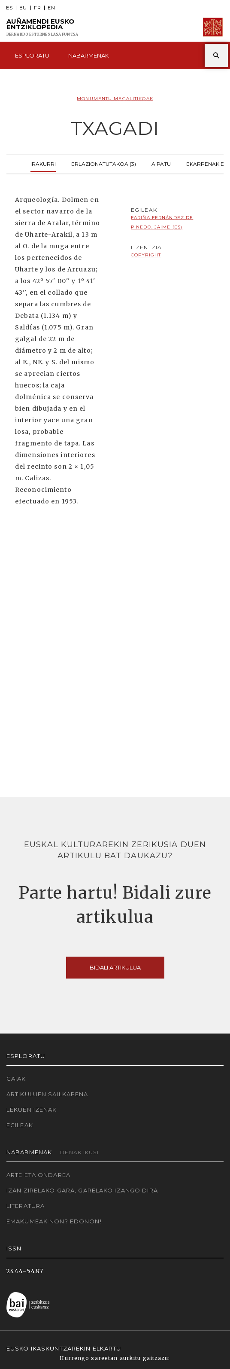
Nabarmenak (88, 55)
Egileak (19, 1125)
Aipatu (161, 163)
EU (23, 8)
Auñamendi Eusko (42, 27)
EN (51, 8)
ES (9, 8)
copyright (146, 255)
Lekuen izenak (31, 1109)
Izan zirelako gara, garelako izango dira (82, 1190)
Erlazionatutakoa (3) (103, 163)
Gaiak (16, 1078)
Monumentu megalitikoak (115, 98)
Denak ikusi (79, 1152)
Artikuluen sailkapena (47, 1094)
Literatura (25, 1205)
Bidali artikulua (115, 967)
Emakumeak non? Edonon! (54, 1221)
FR (37, 8)
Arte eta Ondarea (38, 1174)
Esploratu (32, 55)
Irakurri (43, 163)
